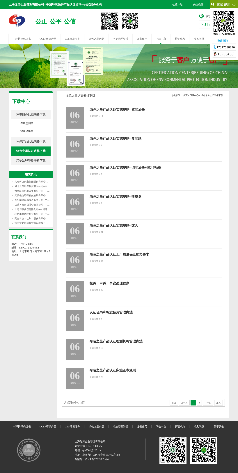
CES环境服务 (72, 38)
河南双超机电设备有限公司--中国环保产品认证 (39, 190)
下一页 (208, 402)
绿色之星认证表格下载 (31, 151)
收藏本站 (177, 4)
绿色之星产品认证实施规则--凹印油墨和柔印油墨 (125, 167)
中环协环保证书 (22, 38)
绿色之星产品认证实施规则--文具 (114, 225)
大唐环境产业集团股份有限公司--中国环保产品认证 (42, 181)
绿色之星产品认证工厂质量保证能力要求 (119, 254)
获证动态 (180, 38)
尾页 (218, 402)
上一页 (184, 402)
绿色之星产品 (96, 38)
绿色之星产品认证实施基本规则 (113, 370)
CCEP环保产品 (48, 38)
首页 (185, 95)
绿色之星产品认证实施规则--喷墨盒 (115, 196)
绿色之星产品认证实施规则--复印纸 (115, 138)
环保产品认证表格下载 (31, 141)
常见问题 (199, 38)
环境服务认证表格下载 (31, 114)
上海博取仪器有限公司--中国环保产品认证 (37, 209)
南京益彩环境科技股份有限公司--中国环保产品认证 (42, 223)
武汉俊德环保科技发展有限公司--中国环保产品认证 (42, 195)
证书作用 (142, 38)
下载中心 (161, 38)
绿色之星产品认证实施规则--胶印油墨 (117, 109)
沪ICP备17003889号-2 (97, 459)
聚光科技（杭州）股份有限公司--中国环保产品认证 (42, 218)
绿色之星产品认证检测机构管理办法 (116, 341)
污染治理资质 (120, 38)
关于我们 (219, 426)
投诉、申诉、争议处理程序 (109, 283)
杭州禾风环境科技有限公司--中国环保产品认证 (39, 214)
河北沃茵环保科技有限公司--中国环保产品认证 (39, 186)
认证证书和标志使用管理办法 (111, 312)
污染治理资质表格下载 (31, 160)
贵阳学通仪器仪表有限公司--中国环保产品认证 (39, 200)
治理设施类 (26, 131)
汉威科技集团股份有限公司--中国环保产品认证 (39, 204)
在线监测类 (26, 123)
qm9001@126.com (92, 450)
